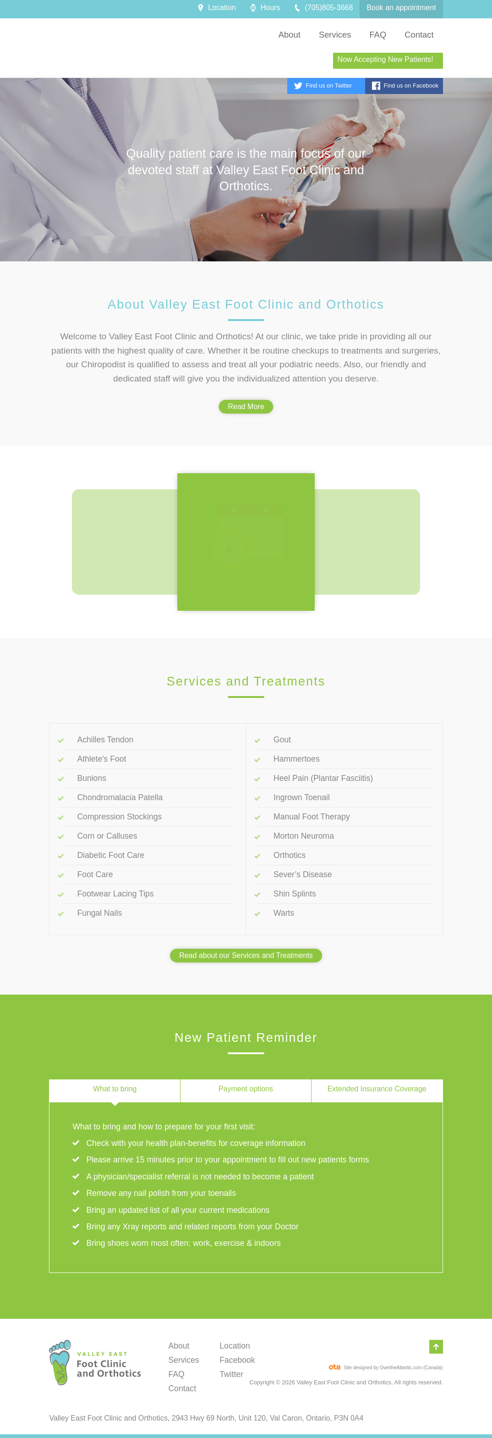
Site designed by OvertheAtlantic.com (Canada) (386, 1365)
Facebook (237, 1360)
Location (234, 1345)
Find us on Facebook (405, 86)
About (178, 1345)
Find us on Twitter (323, 86)
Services (183, 1360)
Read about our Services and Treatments (246, 955)
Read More (246, 406)
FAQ (176, 1374)
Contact (182, 1388)
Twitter (231, 1374)
